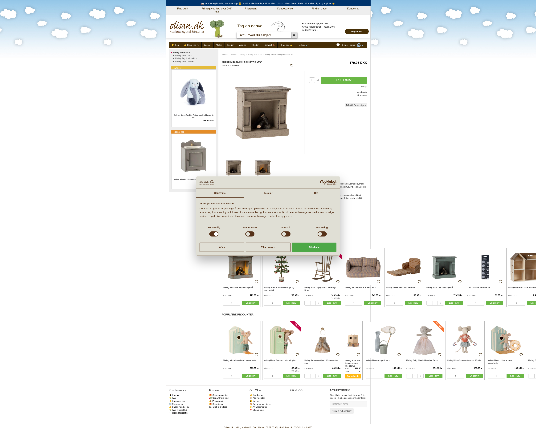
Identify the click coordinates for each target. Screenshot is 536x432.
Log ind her (356, 31)
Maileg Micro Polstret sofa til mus (360, 287)
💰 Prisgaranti (216, 401)
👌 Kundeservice (177, 401)
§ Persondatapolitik (178, 413)
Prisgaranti (251, 8)
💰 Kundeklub (256, 395)
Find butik (182, 8)
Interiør (230, 45)
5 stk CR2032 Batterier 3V (478, 287)
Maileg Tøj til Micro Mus (186, 58)
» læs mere (227, 295)
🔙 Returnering (176, 404)
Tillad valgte (268, 247)
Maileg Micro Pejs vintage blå (439, 287)
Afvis (222, 247)
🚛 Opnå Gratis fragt (219, 398)
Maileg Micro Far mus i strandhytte (279, 360)
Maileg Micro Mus (183, 55)
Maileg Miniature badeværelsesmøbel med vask (193, 179)
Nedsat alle (179, 132)
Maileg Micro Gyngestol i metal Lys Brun (320, 288)
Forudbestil (353, 376)
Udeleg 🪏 (304, 45)
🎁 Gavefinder (216, 404)
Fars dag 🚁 (287, 45)
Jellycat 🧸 (270, 45)
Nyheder (255, 45)
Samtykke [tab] (220, 193)
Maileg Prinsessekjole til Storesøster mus (321, 361)
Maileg (219, 45)
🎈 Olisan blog (257, 410)
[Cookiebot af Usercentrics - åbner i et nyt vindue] (322, 182)
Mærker (242, 45)
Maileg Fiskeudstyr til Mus (377, 360)
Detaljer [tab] (268, 193)
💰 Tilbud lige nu (191, 45)
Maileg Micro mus (255, 54)
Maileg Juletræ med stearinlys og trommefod (279, 288)
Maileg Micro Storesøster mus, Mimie (464, 360)
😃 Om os (254, 401)
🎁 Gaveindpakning (218, 395)
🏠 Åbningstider (257, 398)
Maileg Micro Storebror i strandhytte (239, 360)
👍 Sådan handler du (179, 407)
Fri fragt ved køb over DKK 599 (217, 10)
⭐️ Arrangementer (258, 407)
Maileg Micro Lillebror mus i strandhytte (500, 361)
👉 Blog (175, 45)
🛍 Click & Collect (218, 407)
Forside (225, 54)
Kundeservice (285, 8)
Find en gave (319, 8)
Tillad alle (314, 247)
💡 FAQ (172, 398)
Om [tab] (316, 193)
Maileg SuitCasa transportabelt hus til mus (352, 363)
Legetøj (207, 45)
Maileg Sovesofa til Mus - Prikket (401, 287)
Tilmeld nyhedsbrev (342, 411)
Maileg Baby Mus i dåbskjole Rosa (422, 360)
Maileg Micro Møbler (184, 61)
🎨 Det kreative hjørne (260, 404)
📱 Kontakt (174, 395)
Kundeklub (353, 8)
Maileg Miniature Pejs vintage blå (238, 287)
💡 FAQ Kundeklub (178, 410)
